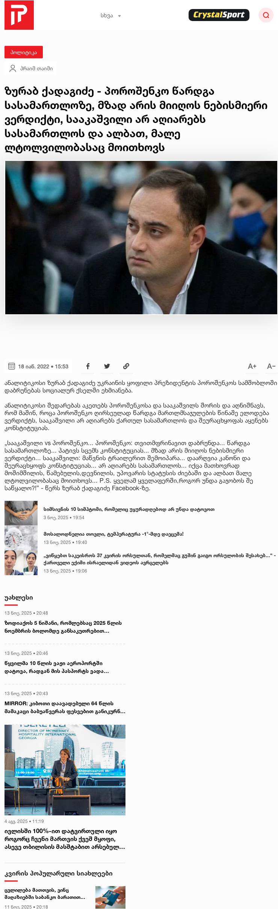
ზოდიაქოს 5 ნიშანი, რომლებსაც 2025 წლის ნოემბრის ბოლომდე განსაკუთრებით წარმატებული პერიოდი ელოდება (63, 627)
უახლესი (19, 597)
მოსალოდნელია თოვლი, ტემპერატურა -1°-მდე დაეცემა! (114, 534)
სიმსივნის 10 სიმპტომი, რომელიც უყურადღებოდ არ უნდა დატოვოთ (129, 509)
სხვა (111, 15)
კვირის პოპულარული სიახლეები (59, 873)
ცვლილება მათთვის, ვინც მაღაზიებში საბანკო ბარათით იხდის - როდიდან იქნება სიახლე (46, 894)
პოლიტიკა (24, 52)
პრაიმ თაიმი (30, 68)
